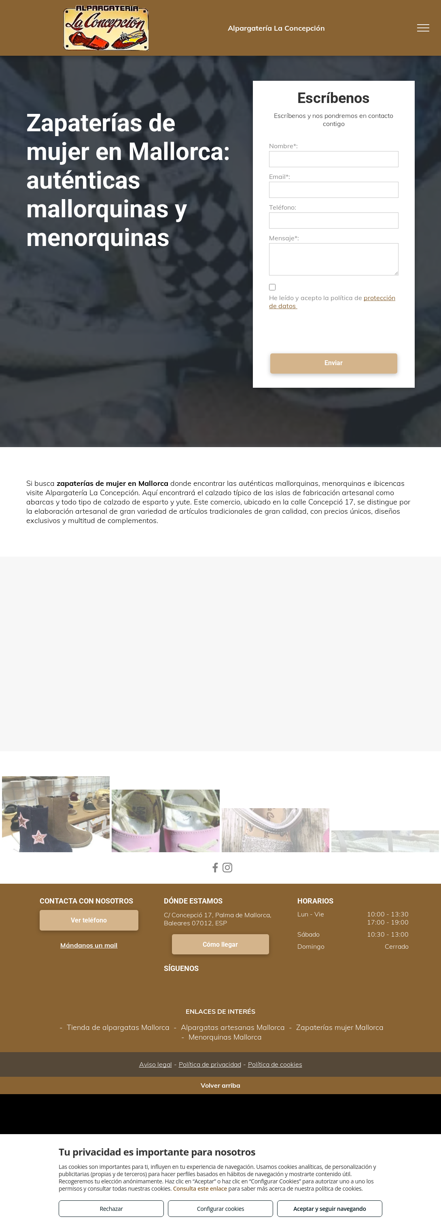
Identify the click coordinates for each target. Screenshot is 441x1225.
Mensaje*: (284, 238)
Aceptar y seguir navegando (329, 1208)
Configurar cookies (220, 1208)
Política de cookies (275, 1064)
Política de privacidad (210, 1064)
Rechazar (111, 1208)
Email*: (279, 176)
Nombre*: (283, 146)
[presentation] (330, 329)
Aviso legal (155, 1064)
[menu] (423, 27)
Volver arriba (220, 1085)
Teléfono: (282, 207)
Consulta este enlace (200, 1188)
